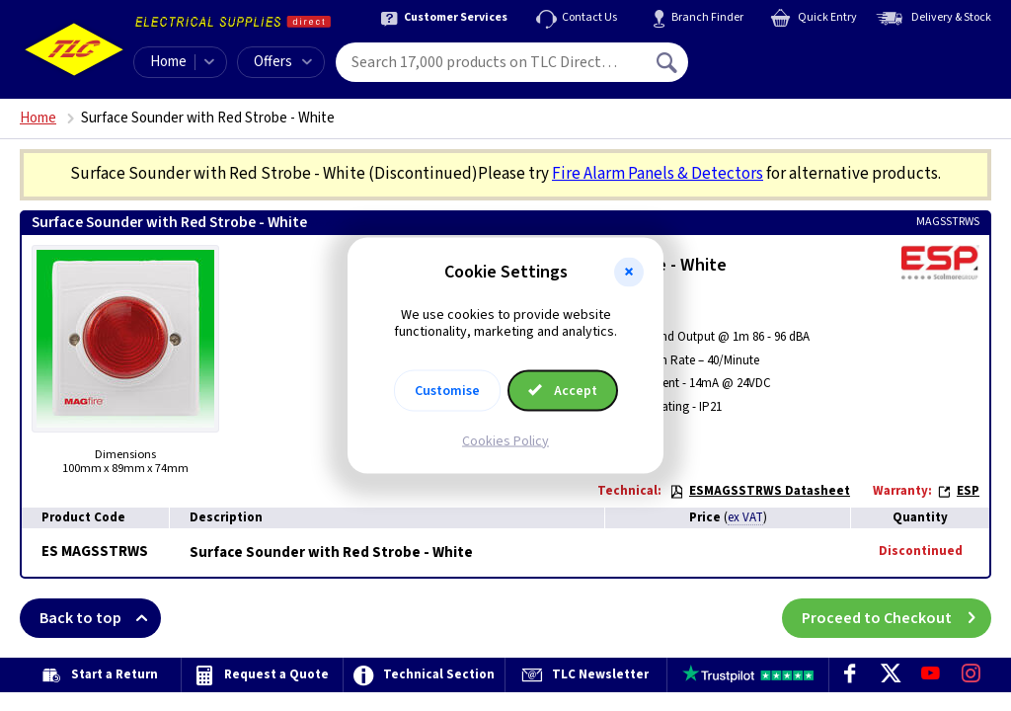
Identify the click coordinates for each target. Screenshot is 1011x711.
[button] (629, 272)
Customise (447, 390)
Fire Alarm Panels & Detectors (657, 174)
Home (168, 61)
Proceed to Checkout (896, 618)
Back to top (100, 618)
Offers (283, 61)
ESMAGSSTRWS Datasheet (759, 491)
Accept (562, 390)
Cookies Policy (505, 440)
